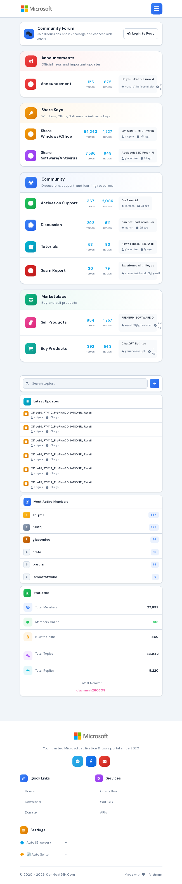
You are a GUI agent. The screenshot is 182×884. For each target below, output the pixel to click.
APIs (103, 812)
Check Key (108, 791)
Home (29, 791)
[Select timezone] (47, 842)
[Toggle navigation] (156, 8)
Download (33, 802)
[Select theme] (47, 854)
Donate (31, 812)
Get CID (106, 802)
